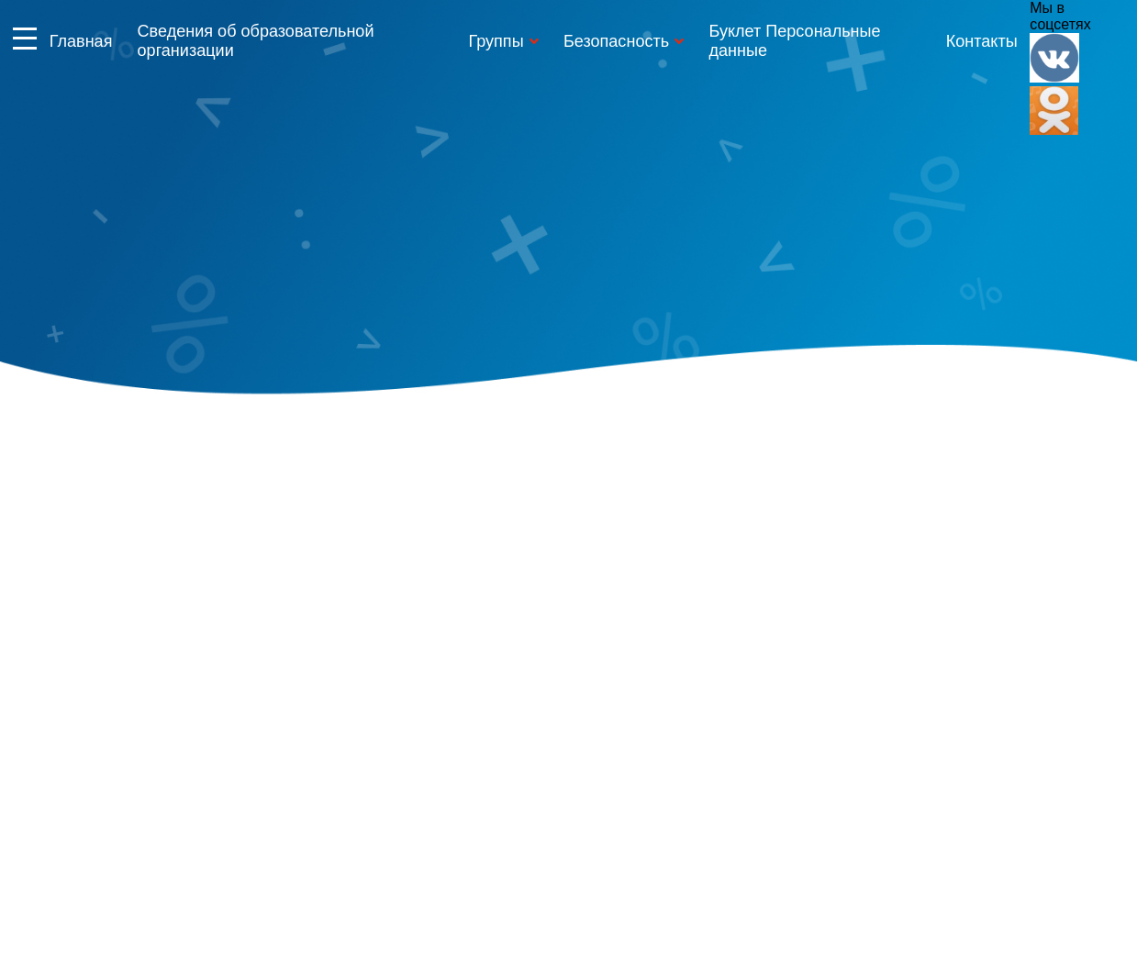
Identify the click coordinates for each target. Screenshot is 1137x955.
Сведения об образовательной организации (256, 41)
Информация (25, 38)
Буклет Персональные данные (794, 41)
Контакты (982, 41)
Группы (495, 41)
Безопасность (616, 41)
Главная (81, 41)
